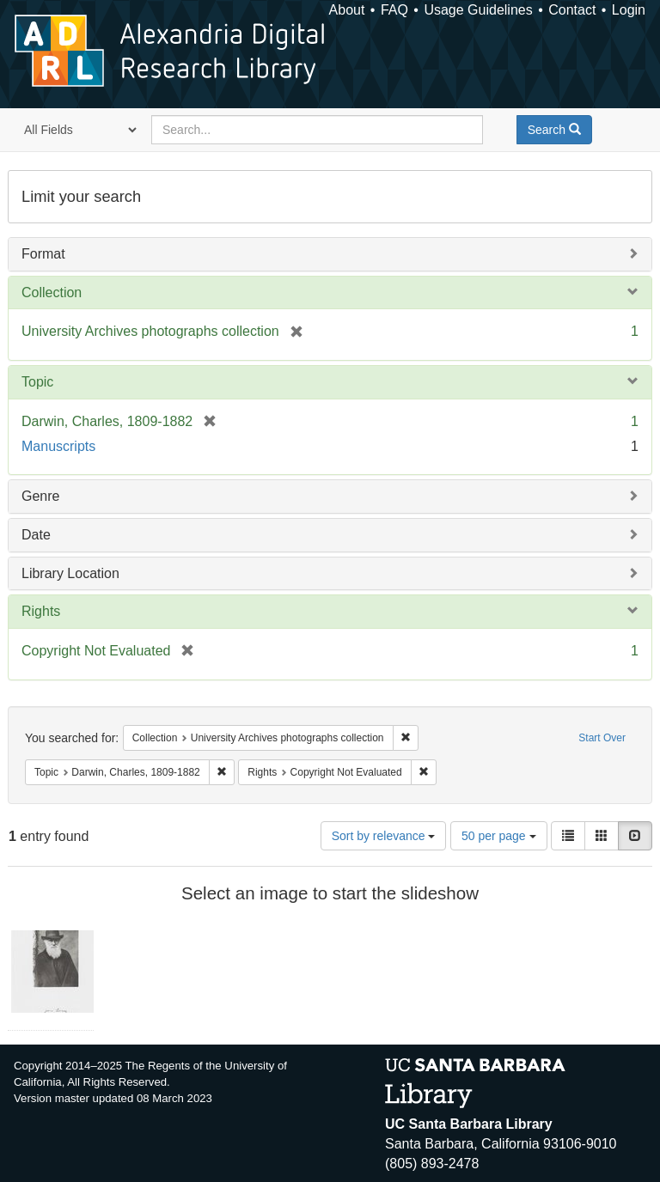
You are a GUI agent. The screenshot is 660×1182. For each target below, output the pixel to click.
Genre (40, 496)
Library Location (70, 573)
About (347, 10)
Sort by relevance (384, 836)
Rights (40, 611)
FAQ (394, 10)
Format (43, 254)
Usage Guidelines (478, 10)
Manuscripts (58, 446)
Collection (51, 292)
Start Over (602, 738)
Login (628, 10)
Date (36, 534)
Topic (37, 382)
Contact (572, 10)
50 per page (498, 836)
